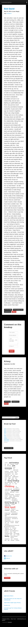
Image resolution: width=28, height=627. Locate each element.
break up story (8, 476)
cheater (12, 522)
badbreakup (7, 504)
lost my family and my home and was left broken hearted (11, 526)
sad (13, 474)
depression (14, 498)
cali (5, 522)
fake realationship (9, 482)
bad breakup (7, 519)
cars (14, 534)
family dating (16, 496)
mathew (12, 438)
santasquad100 (8, 467)
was (10, 483)
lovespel (14, 528)
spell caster (15, 469)
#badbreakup (15, 476)
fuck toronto (7, 509)
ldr (18, 502)
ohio (9, 479)
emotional (17, 494)
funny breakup (13, 481)
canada (13, 504)
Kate (11, 435)
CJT (11, 434)
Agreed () (7, 401)
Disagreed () (15, 401)
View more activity (8, 448)
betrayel (12, 540)
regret (10, 496)
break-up (17, 521)
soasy (6, 497)
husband (7, 510)
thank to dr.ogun (15, 501)
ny (12, 483)
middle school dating (9, 494)
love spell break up (14, 530)
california (7, 528)
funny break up (11, 503)
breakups (16, 538)
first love (9, 465)
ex (10, 528)
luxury (16, 464)
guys (15, 482)
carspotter (15, 490)
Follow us (7, 558)
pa (5, 465)
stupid (16, 474)
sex (8, 522)
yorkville (12, 510)
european (7, 524)
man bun (7, 492)
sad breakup (14, 463)
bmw (11, 534)
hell (6, 515)
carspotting (7, 493)
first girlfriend (15, 500)
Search (16, 417)
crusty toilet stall (8, 489)
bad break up (8, 518)
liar (18, 482)
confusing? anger (8, 533)
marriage (7, 534)
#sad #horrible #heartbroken (11, 517)
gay (14, 529)
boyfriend (13, 509)
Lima (11, 428)
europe (11, 471)
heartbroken (14, 514)
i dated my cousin (9, 529)
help (16, 479)
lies (14, 468)
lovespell (8, 469)
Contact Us (7, 577)
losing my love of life (9, 521)
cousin (6, 462)
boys (6, 478)
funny (7, 536)
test (16, 478)
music (16, 522)
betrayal (12, 464)
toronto (6, 496)
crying (17, 510)
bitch (16, 472)
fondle (18, 534)
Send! (11, 351)
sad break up (15, 518)
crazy (14, 467)
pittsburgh (12, 492)
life (5, 464)
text (12, 538)
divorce (12, 537)
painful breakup (14, 536)
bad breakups (8, 501)
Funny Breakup (18, 309)
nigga (9, 478)
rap (11, 475)
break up (7, 530)
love (8, 464)
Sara (12, 430)
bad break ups (16, 489)
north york (7, 475)
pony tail (6, 532)
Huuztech (10, 622)
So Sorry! (8, 309)
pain (6, 479)
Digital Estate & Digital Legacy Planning (12, 602)
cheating (9, 486)
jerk (13, 466)
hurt (14, 475)
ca (16, 486)
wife (13, 478)
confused (7, 514)
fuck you (16, 471)
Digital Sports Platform (8, 595)
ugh (8, 540)
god (5, 540)
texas (11, 532)
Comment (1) (7, 311)
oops (16, 483)
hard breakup (15, 513)
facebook (7, 471)
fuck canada (16, 533)
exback (6, 483)
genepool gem (12, 497)
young (17, 492)
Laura (12, 436)
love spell (10, 507)
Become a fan (8, 555)
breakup (17, 540)
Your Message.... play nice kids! (13, 340)
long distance (8, 474)
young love (7, 538)
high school (13, 511)
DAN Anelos (13, 439)
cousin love (7, 490)
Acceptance (9, 13)
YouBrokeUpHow (6, 2)
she (5, 480)
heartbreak (7, 498)
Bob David (9, 9)
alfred (12, 432)
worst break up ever (9, 472)
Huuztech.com (7, 605)
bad (15, 532)
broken (12, 479)
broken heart (7, 513)
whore (17, 487)
